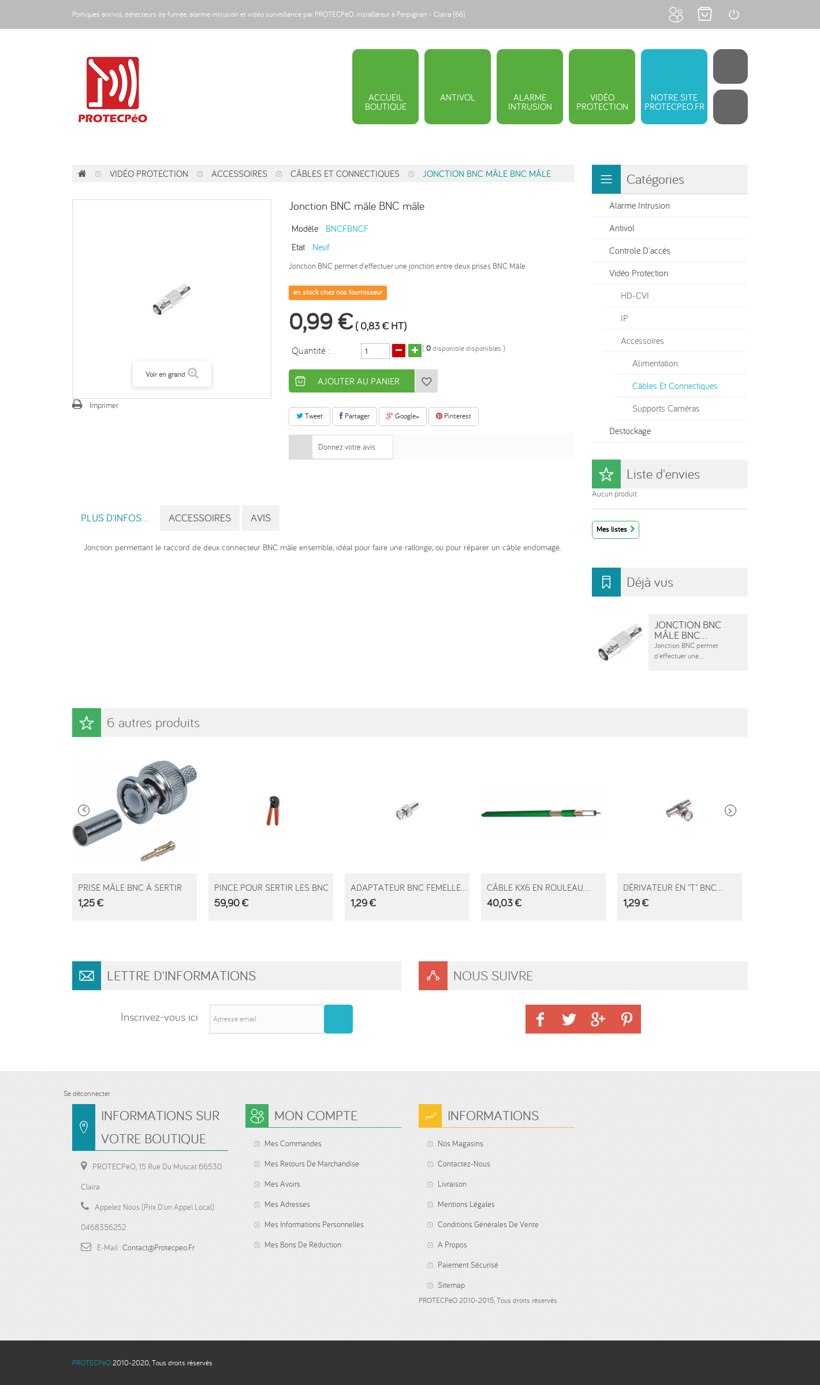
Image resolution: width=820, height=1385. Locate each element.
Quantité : (311, 349)
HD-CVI (635, 295)
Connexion (733, 14)
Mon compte (675, 14)
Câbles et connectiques (345, 173)
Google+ (402, 416)
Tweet (309, 416)
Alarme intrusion (639, 205)
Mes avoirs (282, 1184)
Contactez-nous (464, 1163)
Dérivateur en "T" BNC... (673, 887)
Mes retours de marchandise (311, 1163)
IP (624, 318)
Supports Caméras (666, 408)
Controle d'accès (639, 250)
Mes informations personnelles (314, 1224)
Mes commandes (293, 1143)
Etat (298, 246)
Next (730, 810)
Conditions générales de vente (488, 1224)
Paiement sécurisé (468, 1265)
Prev (84, 810)
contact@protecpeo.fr (158, 1247)
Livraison (452, 1184)
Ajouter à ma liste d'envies (426, 380)
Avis (261, 517)
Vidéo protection (149, 173)
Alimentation (655, 363)
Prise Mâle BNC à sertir (130, 887)
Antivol (622, 228)
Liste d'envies (663, 474)
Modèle (305, 228)
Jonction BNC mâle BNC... (687, 630)
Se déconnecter (87, 1093)
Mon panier (704, 14)
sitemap (451, 1285)
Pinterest (453, 416)
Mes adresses (287, 1204)
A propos (452, 1244)
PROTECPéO (91, 1363)
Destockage (630, 430)
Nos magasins (460, 1143)
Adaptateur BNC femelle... (409, 887)
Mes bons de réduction (302, 1244)
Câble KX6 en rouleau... (538, 887)
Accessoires (239, 173)
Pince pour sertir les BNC (271, 887)
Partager (355, 416)
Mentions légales (466, 1204)
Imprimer (104, 405)
